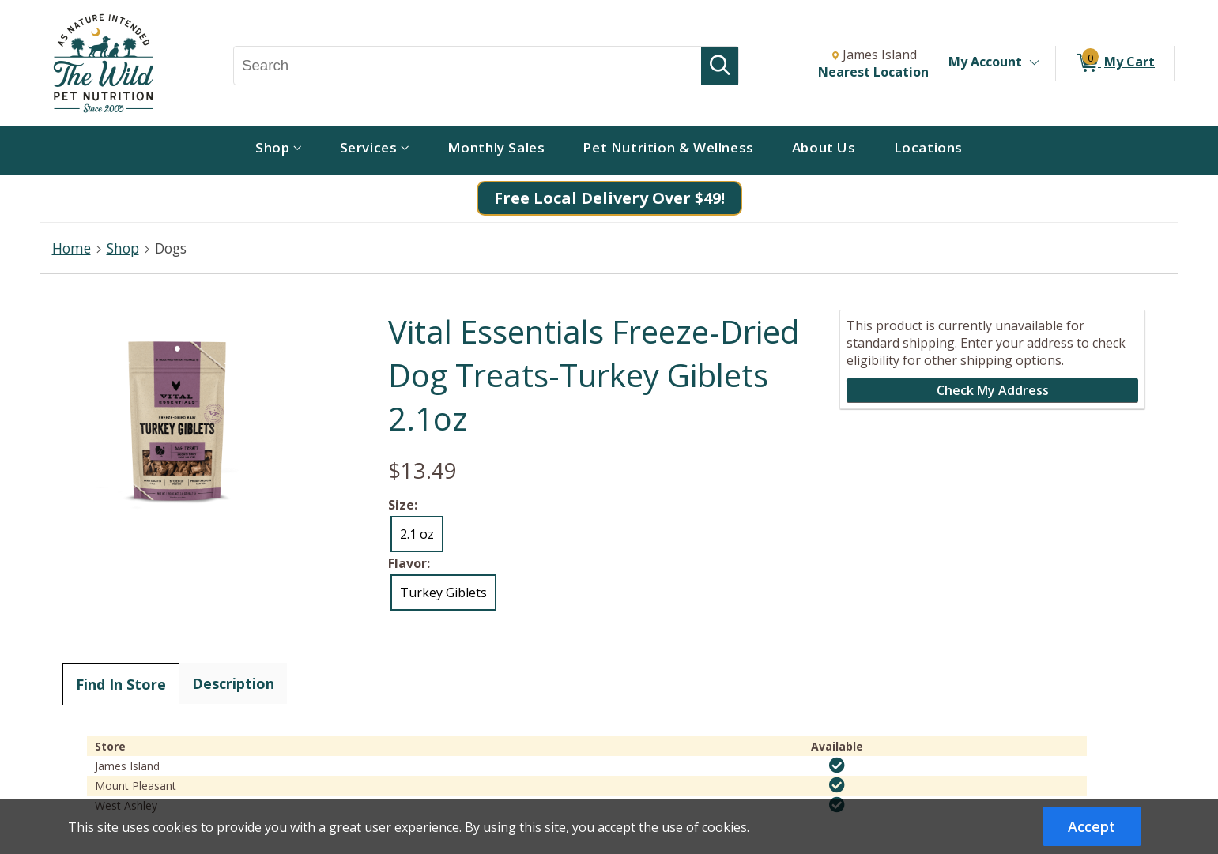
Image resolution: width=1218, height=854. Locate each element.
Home (71, 248)
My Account (985, 61)
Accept (1091, 826)
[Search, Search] (467, 66)
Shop (123, 248)
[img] (837, 765)
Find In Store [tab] (121, 684)
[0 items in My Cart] (1115, 63)
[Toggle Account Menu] (1034, 63)
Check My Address (993, 390)
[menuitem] (278, 150)
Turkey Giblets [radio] (443, 592)
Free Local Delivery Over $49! (609, 198)
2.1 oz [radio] (417, 534)
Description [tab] (233, 683)
